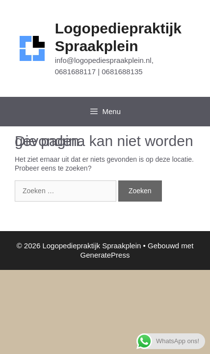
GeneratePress (105, 255)
